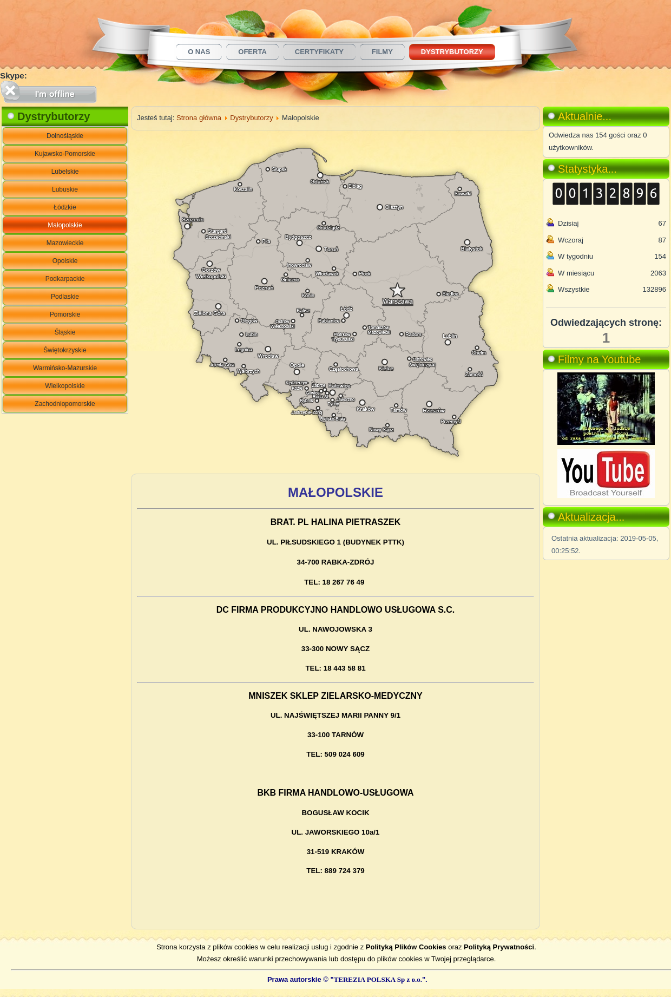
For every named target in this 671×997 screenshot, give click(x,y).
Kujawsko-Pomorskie (65, 154)
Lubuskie (65, 189)
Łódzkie (65, 207)
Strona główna (198, 118)
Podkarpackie (65, 279)
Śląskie (65, 332)
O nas (199, 52)
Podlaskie (65, 296)
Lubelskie (65, 171)
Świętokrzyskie (64, 350)
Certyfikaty (319, 52)
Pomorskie (65, 314)
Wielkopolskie (64, 386)
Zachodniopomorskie (65, 404)
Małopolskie (65, 225)
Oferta (252, 52)
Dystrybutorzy (452, 52)
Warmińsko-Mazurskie (65, 368)
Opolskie (65, 261)
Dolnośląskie (65, 136)
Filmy (382, 52)
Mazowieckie (65, 243)
